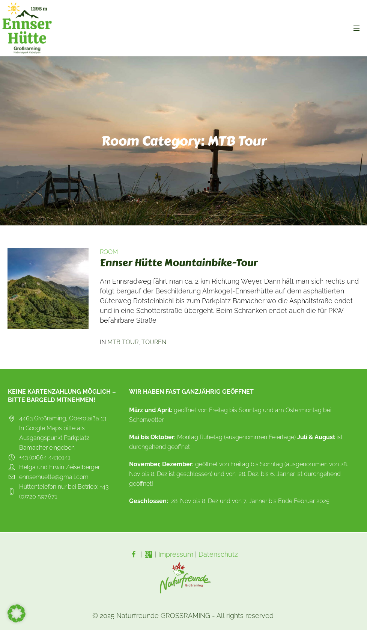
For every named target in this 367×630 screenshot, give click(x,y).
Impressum (175, 554)
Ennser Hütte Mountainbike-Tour (178, 262)
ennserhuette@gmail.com (54, 476)
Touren (153, 342)
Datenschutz (218, 554)
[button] (16, 613)
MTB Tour (122, 342)
